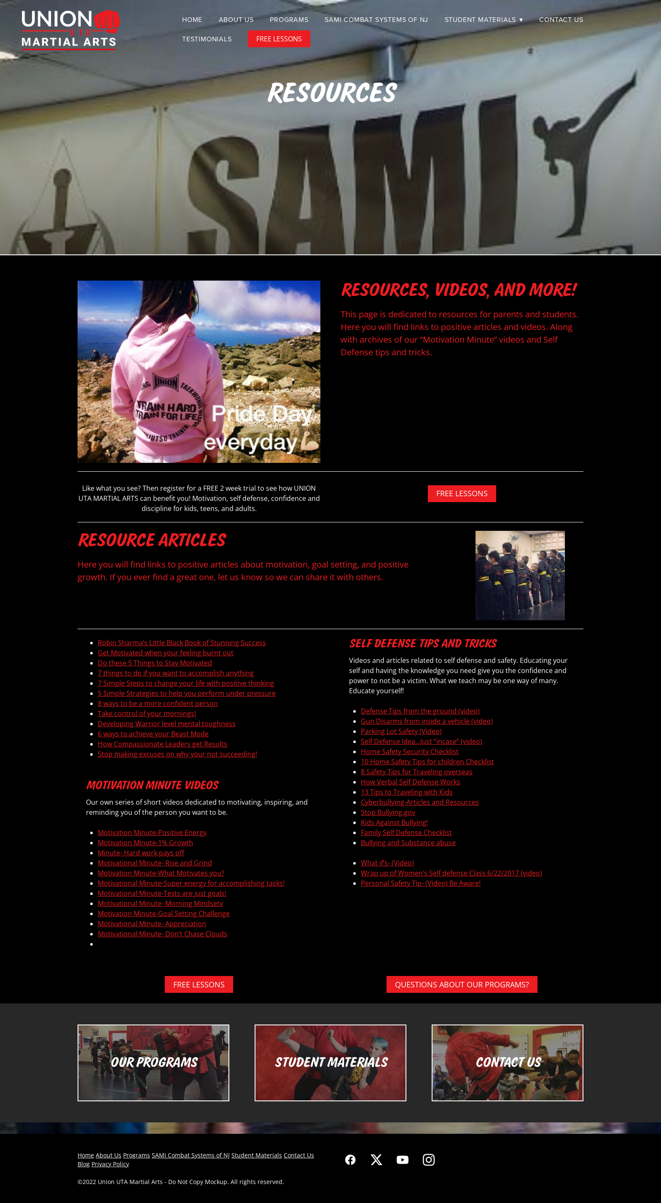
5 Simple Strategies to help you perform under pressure (187, 693)
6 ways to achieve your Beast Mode (153, 733)
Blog (84, 1164)
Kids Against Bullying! (394, 822)
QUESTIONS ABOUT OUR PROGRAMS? (462, 984)
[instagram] (429, 1159)
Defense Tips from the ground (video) (420, 711)
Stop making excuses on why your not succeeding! (177, 754)
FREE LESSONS (279, 38)
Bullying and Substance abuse (408, 842)
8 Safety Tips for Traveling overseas (417, 771)
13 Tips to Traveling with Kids (407, 792)
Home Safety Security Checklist (410, 751)
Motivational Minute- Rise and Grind (155, 863)
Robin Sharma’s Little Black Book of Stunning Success (182, 642)
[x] (376, 1159)
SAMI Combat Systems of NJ (376, 19)
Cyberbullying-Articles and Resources (420, 802)
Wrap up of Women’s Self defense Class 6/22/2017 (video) (451, 873)
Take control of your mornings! (147, 713)
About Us (236, 19)
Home (192, 19)
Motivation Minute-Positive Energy (152, 832)
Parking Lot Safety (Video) (401, 731)
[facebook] (350, 1159)
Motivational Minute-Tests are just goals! (162, 893)
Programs (289, 19)
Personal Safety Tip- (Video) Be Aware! (421, 883)
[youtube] (402, 1159)
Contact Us (561, 19)
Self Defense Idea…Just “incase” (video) (421, 741)
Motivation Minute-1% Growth (145, 842)
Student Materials (484, 19)
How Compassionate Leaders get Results (162, 744)
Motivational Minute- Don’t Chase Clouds (162, 933)
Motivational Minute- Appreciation (152, 923)
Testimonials (207, 38)
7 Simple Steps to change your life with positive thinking (186, 683)
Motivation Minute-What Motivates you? (161, 873)
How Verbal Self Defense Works (410, 782)
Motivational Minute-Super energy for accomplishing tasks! (191, 883)
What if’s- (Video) (387, 863)
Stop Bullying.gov (388, 812)
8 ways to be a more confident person (158, 703)
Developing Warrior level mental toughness (167, 723)
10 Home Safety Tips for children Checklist (427, 761)
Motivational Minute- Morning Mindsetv (160, 903)
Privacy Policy (110, 1164)
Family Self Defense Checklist (406, 832)
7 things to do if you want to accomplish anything (176, 673)
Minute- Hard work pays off (141, 852)
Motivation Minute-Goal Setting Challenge (164, 913)
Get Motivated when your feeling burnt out (166, 652)
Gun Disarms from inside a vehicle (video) (427, 721)
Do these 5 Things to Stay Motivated (155, 663)
